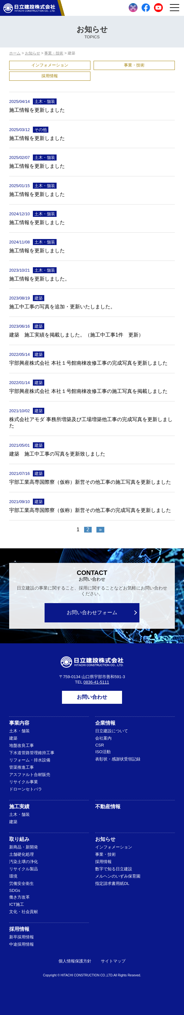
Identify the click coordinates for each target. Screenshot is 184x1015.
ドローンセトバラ (25, 789)
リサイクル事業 (23, 781)
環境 (13, 876)
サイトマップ (113, 961)
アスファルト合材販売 (29, 774)
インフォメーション (49, 65)
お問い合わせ (92, 697)
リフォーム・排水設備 (29, 760)
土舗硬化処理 (21, 854)
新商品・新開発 (23, 847)
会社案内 (103, 738)
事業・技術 (134, 65)
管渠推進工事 (21, 767)
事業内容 (19, 723)
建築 (38, 298)
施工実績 (19, 806)
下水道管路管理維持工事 (31, 752)
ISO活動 (102, 751)
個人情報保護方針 (74, 961)
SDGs (14, 890)
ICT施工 (16, 904)
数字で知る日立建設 (113, 869)
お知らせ (105, 839)
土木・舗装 (44, 101)
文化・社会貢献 (23, 911)
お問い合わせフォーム (92, 612)
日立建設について (111, 730)
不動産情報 (107, 806)
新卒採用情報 (21, 937)
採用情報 (49, 75)
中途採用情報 (21, 944)
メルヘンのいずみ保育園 (117, 876)
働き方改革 (19, 897)
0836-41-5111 (96, 682)
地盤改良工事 (21, 745)
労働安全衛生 (21, 883)
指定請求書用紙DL (112, 883)
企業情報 (105, 723)
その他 (40, 129)
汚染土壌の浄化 (23, 861)
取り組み (19, 839)
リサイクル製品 (23, 869)
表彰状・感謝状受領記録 (117, 759)
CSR (99, 745)
